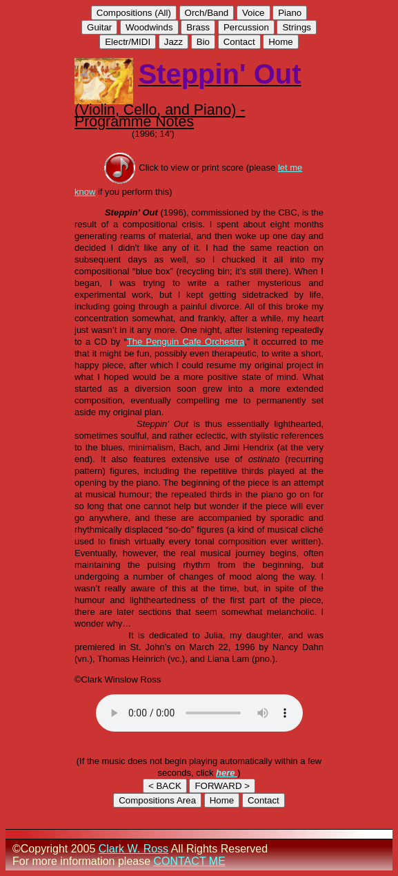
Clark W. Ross (133, 849)
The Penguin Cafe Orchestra (185, 341)
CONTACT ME (190, 861)
